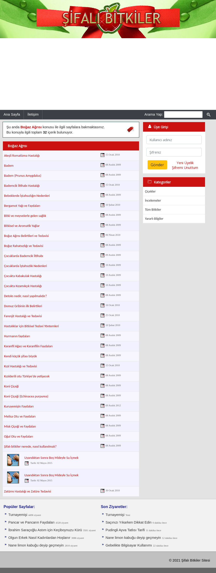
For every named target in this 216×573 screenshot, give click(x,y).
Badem (9, 166)
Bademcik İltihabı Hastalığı (22, 186)
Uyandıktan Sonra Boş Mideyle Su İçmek (51, 458)
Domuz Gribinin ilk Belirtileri (23, 306)
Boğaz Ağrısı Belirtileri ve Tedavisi (26, 236)
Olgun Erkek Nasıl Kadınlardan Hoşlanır (39, 538)
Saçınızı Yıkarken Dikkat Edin (129, 522)
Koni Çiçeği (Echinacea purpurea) (26, 396)
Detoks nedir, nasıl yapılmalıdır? (25, 296)
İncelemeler (153, 200)
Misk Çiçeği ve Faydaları (20, 426)
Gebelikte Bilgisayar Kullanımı (129, 545)
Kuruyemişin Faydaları (19, 406)
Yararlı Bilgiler (154, 219)
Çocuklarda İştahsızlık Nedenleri (25, 266)
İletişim (33, 114)
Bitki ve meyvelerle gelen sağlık (25, 216)
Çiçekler (150, 191)
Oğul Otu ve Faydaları (18, 436)
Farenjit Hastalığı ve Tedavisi (23, 316)
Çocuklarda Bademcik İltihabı (23, 256)
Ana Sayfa (12, 114)
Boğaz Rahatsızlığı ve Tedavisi (23, 246)
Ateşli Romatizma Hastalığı (22, 156)
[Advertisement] (108, 74)
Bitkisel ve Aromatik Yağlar (22, 226)
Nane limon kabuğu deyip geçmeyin (36, 545)
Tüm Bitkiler (153, 210)
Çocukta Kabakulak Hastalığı (23, 276)
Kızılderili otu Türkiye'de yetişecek (27, 376)
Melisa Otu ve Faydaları (20, 416)
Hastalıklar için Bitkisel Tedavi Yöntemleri (31, 326)
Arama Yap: (153, 114)
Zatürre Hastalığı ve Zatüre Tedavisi (27, 491)
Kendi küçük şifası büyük (20, 356)
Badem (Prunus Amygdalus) (22, 176)
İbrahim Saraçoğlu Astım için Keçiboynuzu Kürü (45, 530)
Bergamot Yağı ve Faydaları (22, 206)
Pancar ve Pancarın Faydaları (31, 522)
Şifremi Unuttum (185, 167)
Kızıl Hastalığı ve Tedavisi (20, 366)
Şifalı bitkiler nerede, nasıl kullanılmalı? (30, 446)
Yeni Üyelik (185, 162)
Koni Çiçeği (11, 386)
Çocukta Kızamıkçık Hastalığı (23, 286)
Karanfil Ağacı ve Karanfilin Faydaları (28, 346)
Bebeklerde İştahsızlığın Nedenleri (27, 196)
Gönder (157, 164)
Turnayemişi (17, 515)
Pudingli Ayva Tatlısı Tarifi (125, 530)
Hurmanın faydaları (17, 336)
